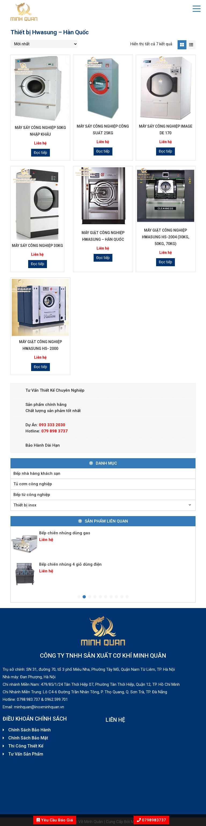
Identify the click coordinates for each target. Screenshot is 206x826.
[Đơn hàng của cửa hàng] (44, 44)
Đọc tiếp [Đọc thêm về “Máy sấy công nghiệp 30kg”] (37, 264)
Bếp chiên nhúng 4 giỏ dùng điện (70, 564)
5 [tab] (100, 597)
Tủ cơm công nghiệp (32, 483)
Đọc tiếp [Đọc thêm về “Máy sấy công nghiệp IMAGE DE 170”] (165, 151)
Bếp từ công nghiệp (31, 494)
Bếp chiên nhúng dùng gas (64, 533)
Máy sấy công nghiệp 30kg (37, 245)
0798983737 (153, 820)
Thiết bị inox (24, 505)
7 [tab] (111, 597)
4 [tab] (95, 597)
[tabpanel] (103, 542)
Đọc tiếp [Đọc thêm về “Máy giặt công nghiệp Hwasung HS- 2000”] (40, 367)
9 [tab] (121, 597)
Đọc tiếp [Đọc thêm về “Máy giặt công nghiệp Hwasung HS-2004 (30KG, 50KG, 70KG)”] (165, 262)
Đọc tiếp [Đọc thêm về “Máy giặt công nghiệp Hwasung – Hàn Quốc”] (103, 257)
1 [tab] (79, 597)
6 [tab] (105, 597)
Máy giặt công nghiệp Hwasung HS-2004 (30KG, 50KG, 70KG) (165, 237)
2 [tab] (84, 597)
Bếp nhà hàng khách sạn (36, 473)
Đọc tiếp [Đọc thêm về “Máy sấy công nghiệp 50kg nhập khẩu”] (40, 152)
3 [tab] (89, 597)
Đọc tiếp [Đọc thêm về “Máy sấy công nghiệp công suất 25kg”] (103, 151)
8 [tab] (116, 597)
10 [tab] (127, 597)
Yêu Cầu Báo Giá (54, 820)
